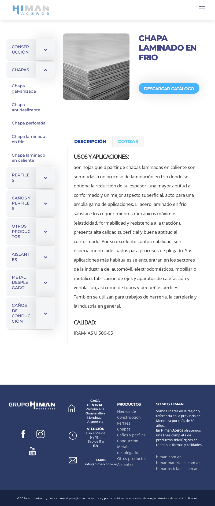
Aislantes (125, 464)
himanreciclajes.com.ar (177, 468)
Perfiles (123, 423)
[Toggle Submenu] (45, 49)
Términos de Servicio (170, 498)
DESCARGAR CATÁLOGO (169, 88)
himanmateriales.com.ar (178, 462)
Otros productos (131, 458)
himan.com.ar (168, 456)
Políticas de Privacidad (127, 498)
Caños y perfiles (131, 434)
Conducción (127, 440)
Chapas (124, 429)
